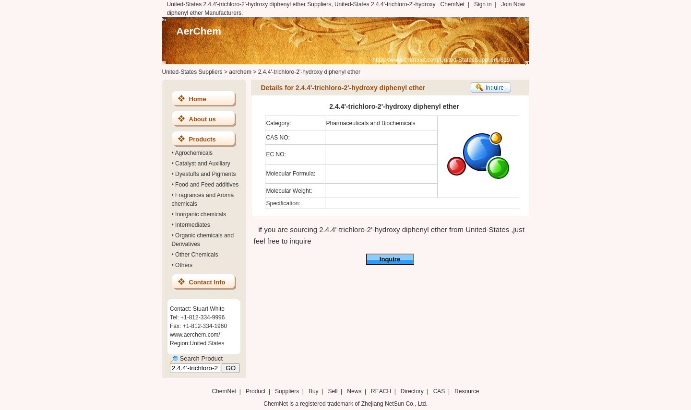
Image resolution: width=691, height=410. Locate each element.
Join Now (512, 4)
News (354, 391)
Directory (412, 391)
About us (202, 119)
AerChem (199, 30)
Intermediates (192, 225)
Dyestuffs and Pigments (205, 174)
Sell (332, 391)
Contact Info (207, 282)
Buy (314, 391)
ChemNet (453, 4)
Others (183, 265)
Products (202, 139)
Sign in (483, 4)
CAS (439, 391)
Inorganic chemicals (200, 214)
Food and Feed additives (206, 184)
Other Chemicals (196, 254)
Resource (466, 391)
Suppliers (287, 391)
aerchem (240, 72)
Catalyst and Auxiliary (202, 163)
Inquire (390, 259)
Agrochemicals (194, 153)
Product (256, 391)
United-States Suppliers (192, 72)
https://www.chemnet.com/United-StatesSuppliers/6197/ (443, 60)
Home (197, 99)
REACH (381, 391)
